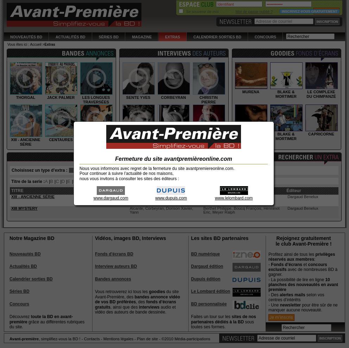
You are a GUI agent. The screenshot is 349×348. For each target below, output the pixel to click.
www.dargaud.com (111, 196)
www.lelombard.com (234, 196)
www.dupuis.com (171, 196)
